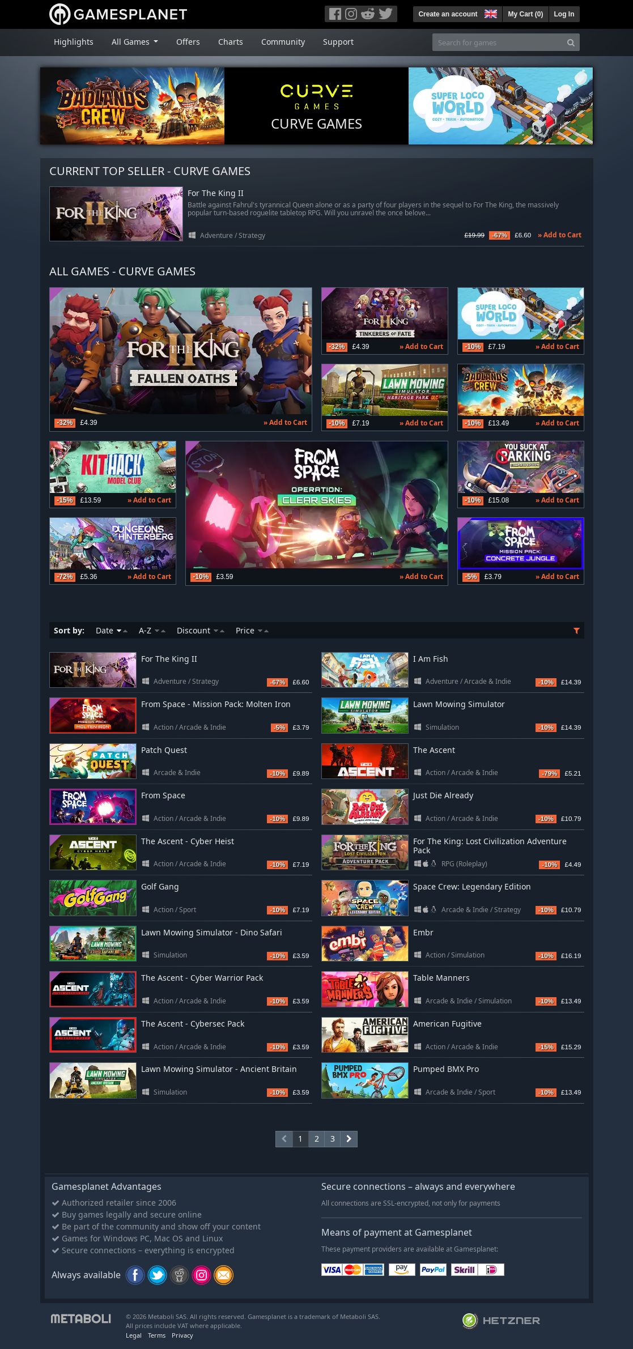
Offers (188, 41)
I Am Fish (430, 658)
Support (338, 41)
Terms (156, 1335)
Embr (423, 932)
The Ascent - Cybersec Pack (192, 1023)
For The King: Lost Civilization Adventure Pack (490, 846)
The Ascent (434, 749)
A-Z (152, 630)
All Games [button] (132, 41)
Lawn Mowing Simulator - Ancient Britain (219, 1068)
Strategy (252, 235)
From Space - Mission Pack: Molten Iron (216, 704)
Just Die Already (443, 795)
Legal (134, 1335)
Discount (200, 630)
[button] (489, 12)
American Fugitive (447, 1023)
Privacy (182, 1335)
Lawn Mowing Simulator (459, 704)
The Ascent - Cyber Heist (187, 841)
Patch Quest (164, 749)
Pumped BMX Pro (446, 1068)
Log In (564, 14)
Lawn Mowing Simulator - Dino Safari (211, 932)
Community (283, 41)
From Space (163, 795)
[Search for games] (497, 42)
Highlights (74, 41)
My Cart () (525, 14)
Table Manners (441, 977)
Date (112, 630)
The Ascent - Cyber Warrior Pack (202, 977)
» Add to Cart (559, 235)
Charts (230, 41)
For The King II (216, 193)
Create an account (447, 14)
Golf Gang (160, 886)
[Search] (571, 42)
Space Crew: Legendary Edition (472, 886)
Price (252, 630)
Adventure (216, 235)
